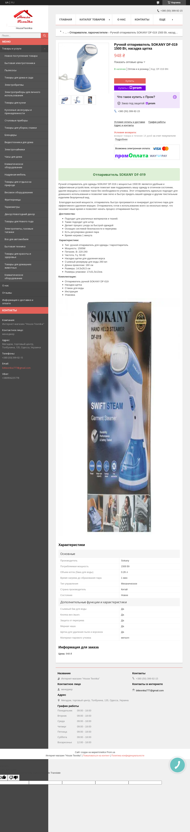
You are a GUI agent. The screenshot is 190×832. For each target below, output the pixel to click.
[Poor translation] (13, 778)
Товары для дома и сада (19, 77)
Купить (130, 81)
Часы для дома (13, 156)
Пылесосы (11, 70)
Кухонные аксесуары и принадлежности (18, 111)
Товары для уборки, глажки (21, 127)
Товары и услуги (11, 48)
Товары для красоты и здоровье (18, 255)
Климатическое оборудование (14, 165)
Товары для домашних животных (18, 266)
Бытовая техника (15, 246)
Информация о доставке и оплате (17, 301)
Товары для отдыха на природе (18, 183)
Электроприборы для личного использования (22, 93)
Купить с (130, 88)
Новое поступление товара (21, 55)
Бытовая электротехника (20, 63)
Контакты (142, 19)
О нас (5, 285)
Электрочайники (15, 149)
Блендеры (11, 135)
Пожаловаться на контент (96, 755)
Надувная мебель (15, 174)
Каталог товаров (92, 19)
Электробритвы (14, 84)
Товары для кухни (15, 102)
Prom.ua (111, 752)
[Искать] (44, 35)
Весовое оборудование (19, 192)
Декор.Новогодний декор (20, 214)
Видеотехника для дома (19, 142)
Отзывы (7, 292)
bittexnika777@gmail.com (16, 367)
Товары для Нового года (19, 221)
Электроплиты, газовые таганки (19, 230)
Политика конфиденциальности (128, 755)
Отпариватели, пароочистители (89, 32)
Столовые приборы (16, 120)
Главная (65, 19)
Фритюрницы (13, 199)
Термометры (12, 207)
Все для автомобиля (16, 239)
